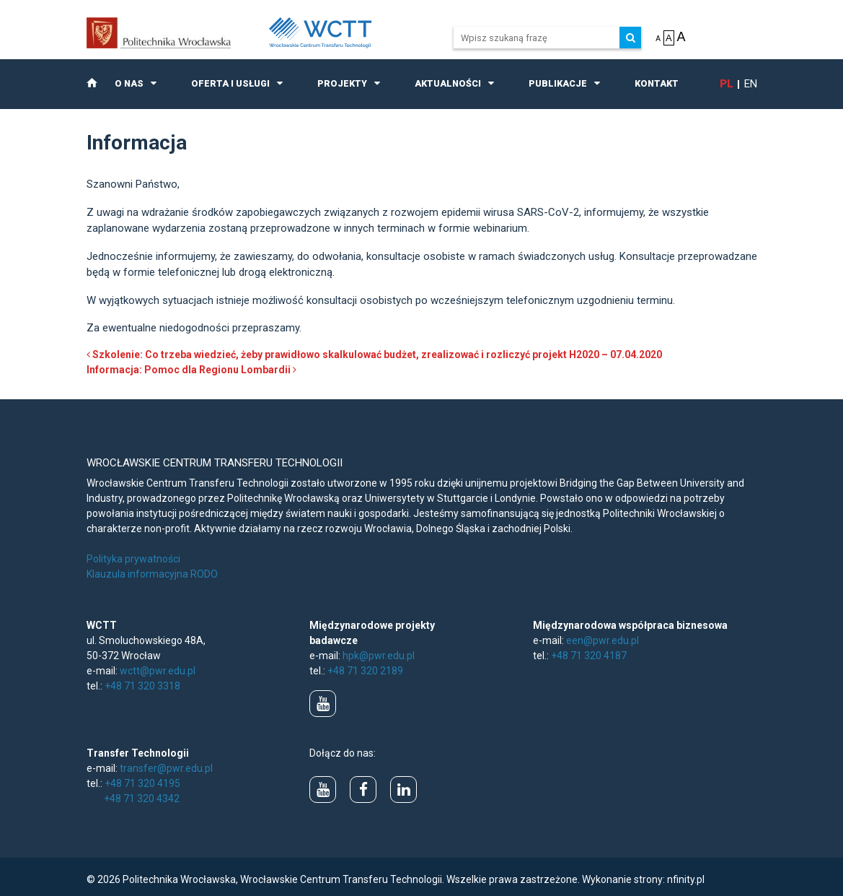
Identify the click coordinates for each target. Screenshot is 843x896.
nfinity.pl (686, 879)
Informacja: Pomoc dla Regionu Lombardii (191, 369)
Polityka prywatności (133, 559)
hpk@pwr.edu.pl (379, 655)
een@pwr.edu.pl (602, 640)
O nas (129, 83)
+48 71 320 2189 (365, 671)
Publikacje (558, 83)
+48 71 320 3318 (142, 686)
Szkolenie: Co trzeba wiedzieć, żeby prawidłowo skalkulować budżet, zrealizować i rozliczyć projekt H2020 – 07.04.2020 (374, 354)
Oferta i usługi (230, 83)
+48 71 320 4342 (142, 798)
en (750, 83)
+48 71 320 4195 (142, 783)
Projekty (342, 83)
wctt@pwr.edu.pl (157, 671)
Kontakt (657, 83)
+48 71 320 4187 (589, 655)
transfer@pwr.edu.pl (166, 768)
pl (726, 83)
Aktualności (448, 83)
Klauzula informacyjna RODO (152, 574)
